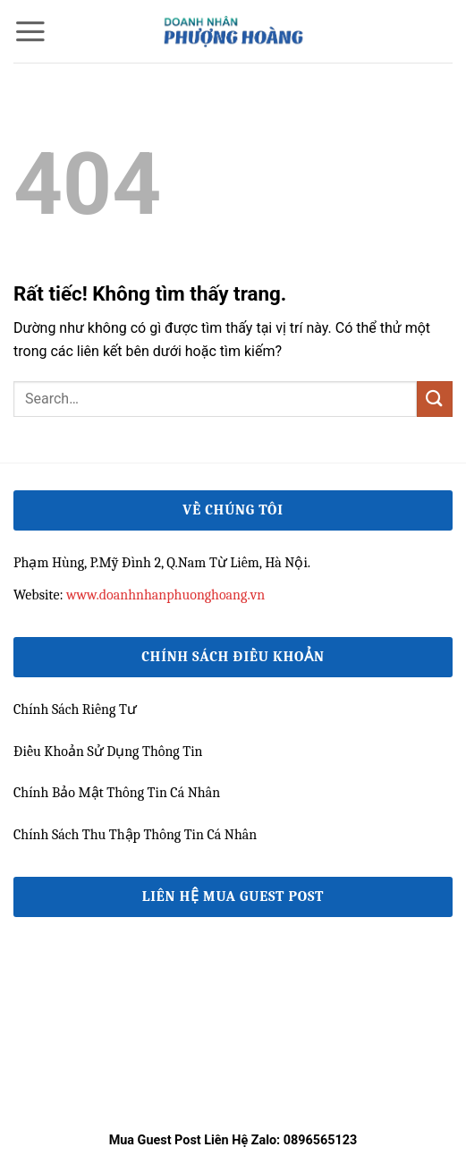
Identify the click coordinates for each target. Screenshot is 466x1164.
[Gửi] (435, 398)
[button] (30, 31)
